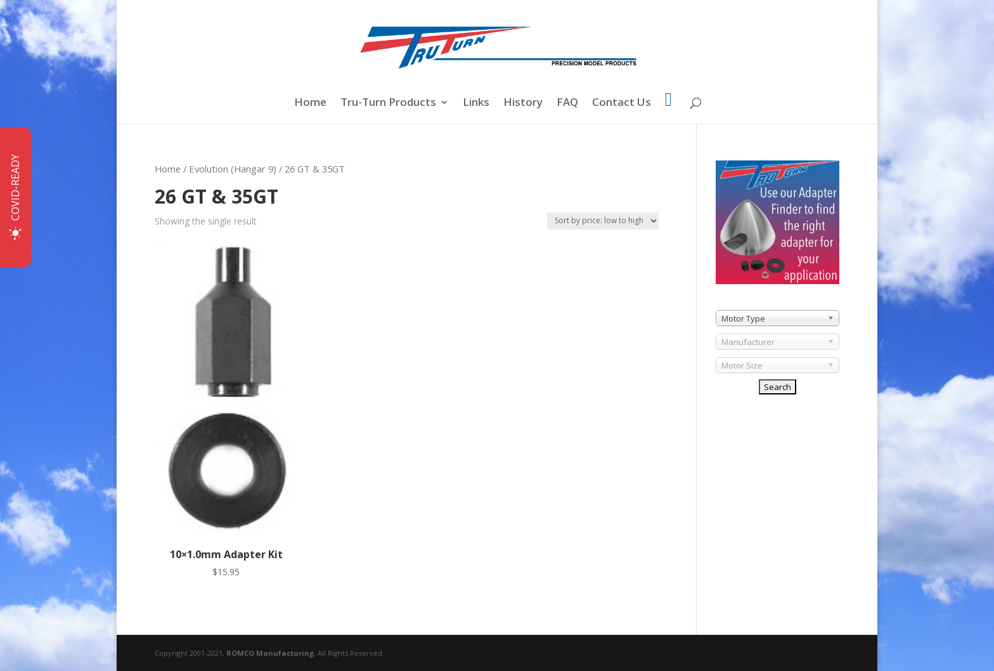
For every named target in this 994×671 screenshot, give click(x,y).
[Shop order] (603, 221)
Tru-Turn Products (388, 103)
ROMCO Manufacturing (270, 653)
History (523, 103)
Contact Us (621, 103)
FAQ (567, 103)
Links (476, 103)
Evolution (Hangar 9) (232, 168)
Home (310, 103)
